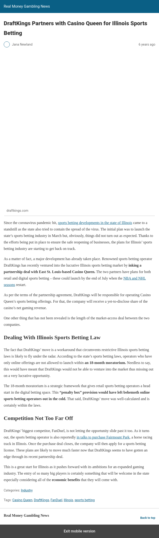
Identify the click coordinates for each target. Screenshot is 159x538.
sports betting (85, 500)
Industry (26, 490)
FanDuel (56, 500)
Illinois (68, 500)
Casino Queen (22, 500)
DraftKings (41, 500)
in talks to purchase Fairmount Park (103, 437)
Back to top (147, 517)
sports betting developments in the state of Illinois (95, 223)
